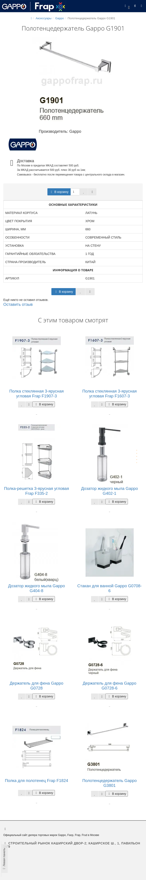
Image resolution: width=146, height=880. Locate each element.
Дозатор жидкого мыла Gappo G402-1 (109, 491)
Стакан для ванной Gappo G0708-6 (109, 588)
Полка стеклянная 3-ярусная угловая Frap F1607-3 (109, 393)
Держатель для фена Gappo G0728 (36, 685)
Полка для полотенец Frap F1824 (36, 780)
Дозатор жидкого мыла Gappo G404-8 (36, 588)
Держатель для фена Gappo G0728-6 (109, 685)
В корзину (59, 192)
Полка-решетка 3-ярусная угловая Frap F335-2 (36, 491)
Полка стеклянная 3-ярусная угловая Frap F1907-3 (36, 393)
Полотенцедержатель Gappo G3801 (109, 783)
